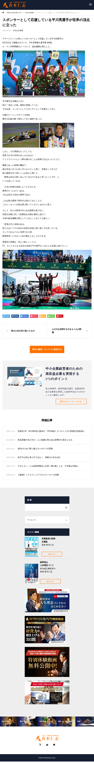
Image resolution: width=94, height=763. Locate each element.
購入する (51, 554)
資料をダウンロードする (71, 401)
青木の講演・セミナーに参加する (47, 349)
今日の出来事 (18, 30)
